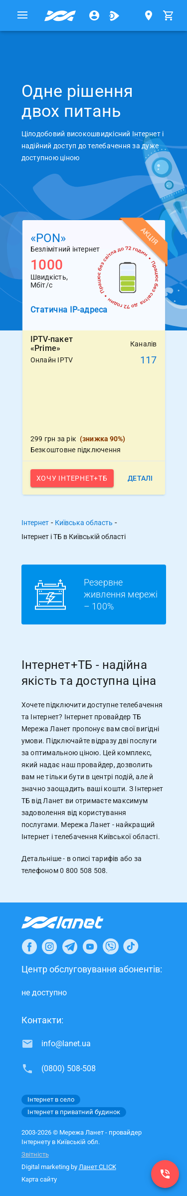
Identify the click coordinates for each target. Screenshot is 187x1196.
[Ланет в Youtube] (90, 946)
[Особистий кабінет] (94, 15)
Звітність (35, 1154)
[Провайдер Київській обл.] (60, 15)
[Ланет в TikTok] (131, 946)
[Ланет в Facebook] (29, 946)
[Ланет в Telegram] (70, 946)
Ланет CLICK (97, 1167)
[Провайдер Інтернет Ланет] (74, 922)
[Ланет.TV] (114, 15)
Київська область (84, 523)
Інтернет (35, 523)
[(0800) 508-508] (165, 1174)
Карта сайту (39, 1179)
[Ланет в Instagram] (49, 946)
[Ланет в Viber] (111, 946)
